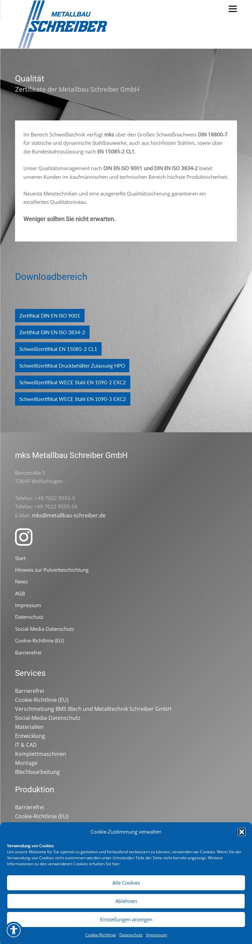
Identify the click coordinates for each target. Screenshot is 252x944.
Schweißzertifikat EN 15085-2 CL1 (58, 349)
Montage (26, 763)
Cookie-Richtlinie (100, 935)
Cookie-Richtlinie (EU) (39, 640)
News (21, 581)
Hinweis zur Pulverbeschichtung (52, 569)
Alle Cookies (126, 882)
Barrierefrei (28, 652)
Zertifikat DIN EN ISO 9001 (49, 316)
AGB (20, 593)
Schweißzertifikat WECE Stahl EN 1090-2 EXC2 (72, 382)
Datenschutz (131, 935)
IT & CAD (26, 745)
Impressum (156, 935)
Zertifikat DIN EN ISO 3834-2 (52, 332)
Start (20, 558)
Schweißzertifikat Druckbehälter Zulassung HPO (72, 366)
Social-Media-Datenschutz (44, 628)
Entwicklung (30, 736)
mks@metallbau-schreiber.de (69, 515)
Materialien (29, 727)
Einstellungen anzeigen (126, 919)
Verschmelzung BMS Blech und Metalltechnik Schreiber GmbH (93, 709)
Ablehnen (126, 901)
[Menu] (232, 8)
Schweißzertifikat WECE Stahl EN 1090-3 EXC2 (72, 399)
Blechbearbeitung (37, 772)
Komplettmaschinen (40, 754)
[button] (241, 832)
